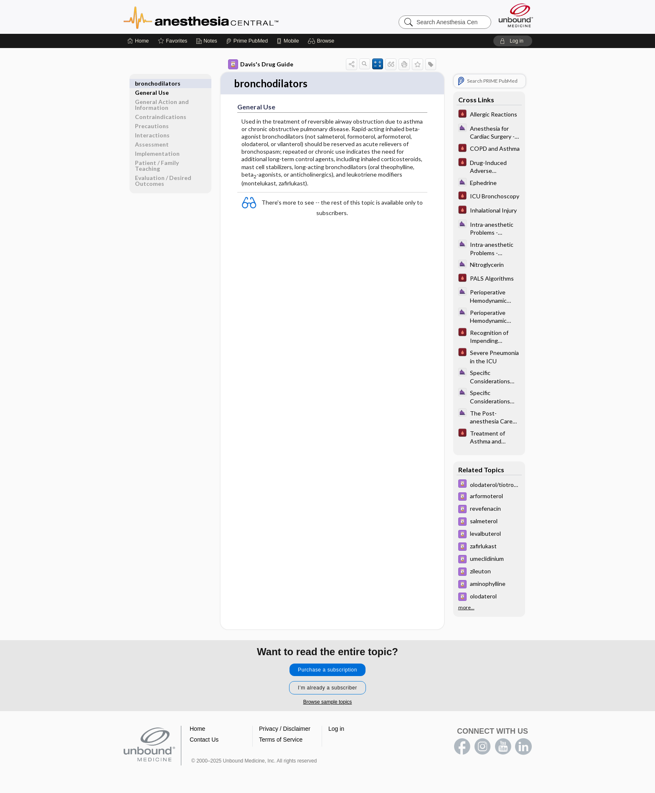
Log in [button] (336, 729)
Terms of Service (280, 740)
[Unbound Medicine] (516, 15)
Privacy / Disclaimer (284, 729)
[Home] (138, 41)
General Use (152, 83)
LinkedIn (523, 747)
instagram (482, 747)
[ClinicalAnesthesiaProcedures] (489, 132)
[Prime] (247, 41)
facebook (462, 747)
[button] (322, 41)
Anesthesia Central (227, 16)
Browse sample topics (327, 702)
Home (197, 729)
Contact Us (204, 740)
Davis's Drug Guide (260, 64)
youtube (503, 747)
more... (466, 607)
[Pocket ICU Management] (489, 115)
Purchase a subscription (327, 670)
